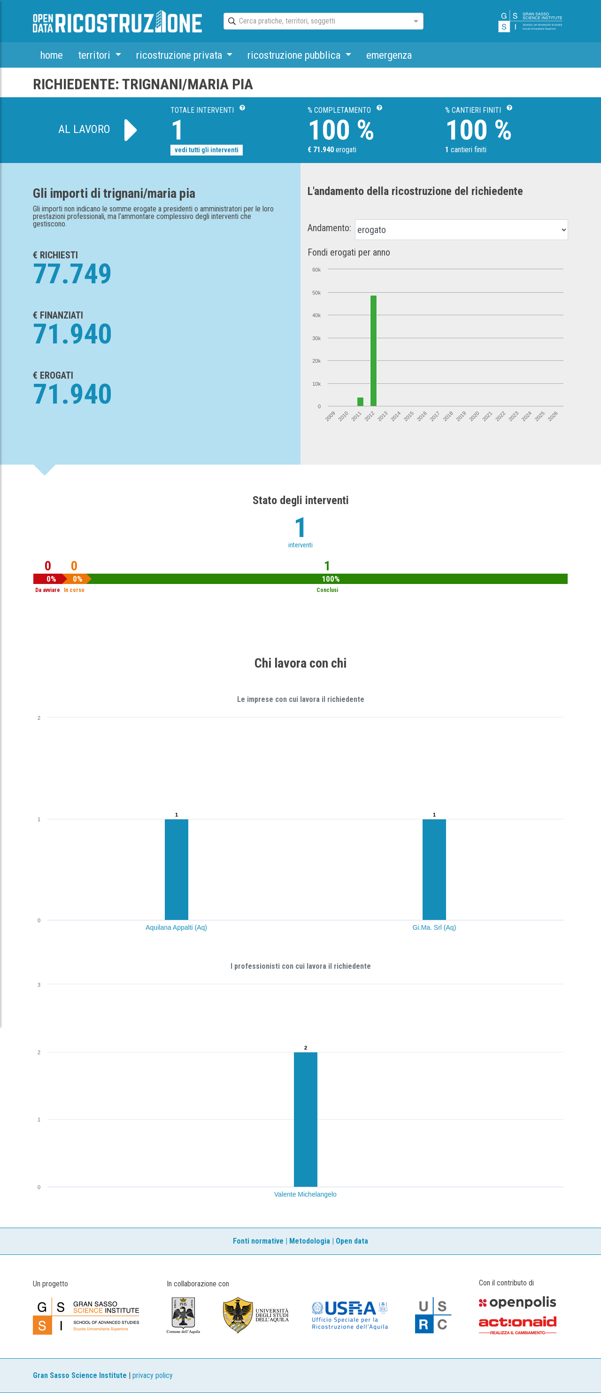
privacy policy (152, 1375)
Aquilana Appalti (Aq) (176, 927)
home (51, 55)
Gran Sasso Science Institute (80, 1375)
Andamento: (329, 228)
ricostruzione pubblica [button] (295, 55)
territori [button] (95, 55)
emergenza (389, 55)
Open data (352, 1241)
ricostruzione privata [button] (180, 55)
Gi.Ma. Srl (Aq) (434, 927)
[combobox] (315, 22)
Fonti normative (258, 1241)
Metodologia (309, 1241)
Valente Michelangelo (305, 1194)
